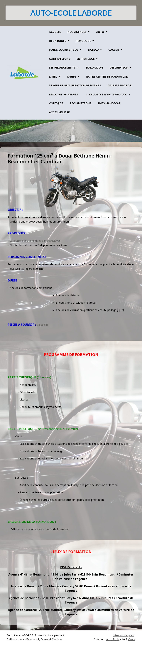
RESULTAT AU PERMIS (63, 94)
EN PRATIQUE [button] (86, 58)
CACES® (114, 49)
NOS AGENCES (77, 32)
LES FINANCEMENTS (63, 67)
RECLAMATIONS (80, 103)
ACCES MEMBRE (59, 112)
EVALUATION (94, 67)
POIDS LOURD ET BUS (64, 49)
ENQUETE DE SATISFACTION (106, 94)
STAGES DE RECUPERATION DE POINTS (75, 85)
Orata (131, 639)
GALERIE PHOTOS (119, 85)
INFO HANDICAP (109, 103)
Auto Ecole (112, 639)
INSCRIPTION (119, 67)
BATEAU (93, 49)
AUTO (100, 32)
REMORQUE (84, 41)
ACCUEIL (55, 32)
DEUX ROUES (58, 41)
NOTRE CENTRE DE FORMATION (107, 76)
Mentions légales (123, 635)
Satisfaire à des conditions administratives (34, 240)
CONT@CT (56, 103)
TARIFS (72, 76)
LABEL (53, 76)
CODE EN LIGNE (59, 58)
